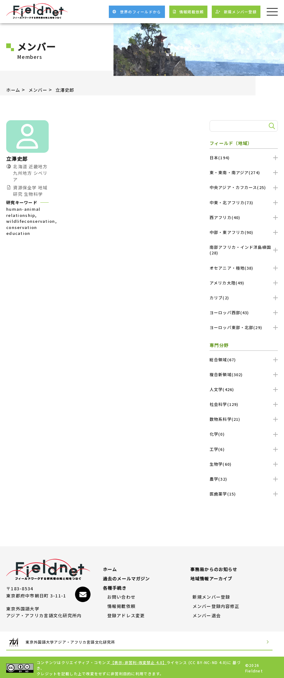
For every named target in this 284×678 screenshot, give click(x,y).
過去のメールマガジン (126, 576)
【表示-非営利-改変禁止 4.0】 (138, 660)
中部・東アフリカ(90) (244, 232)
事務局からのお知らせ (214, 566)
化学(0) (244, 434)
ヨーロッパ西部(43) (244, 312)
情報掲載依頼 (121, 603)
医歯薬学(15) (244, 494)
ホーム (14, 89)
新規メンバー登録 (211, 594)
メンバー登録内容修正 (216, 603)
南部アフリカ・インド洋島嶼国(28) (244, 250)
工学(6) (244, 449)
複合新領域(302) (244, 374)
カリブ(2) (244, 298)
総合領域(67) (244, 359)
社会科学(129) (244, 404)
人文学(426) (244, 389)
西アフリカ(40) (244, 217)
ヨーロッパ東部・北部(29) (244, 327)
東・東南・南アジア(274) (244, 172)
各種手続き (114, 585)
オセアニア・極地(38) (244, 268)
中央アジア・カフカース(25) (244, 187)
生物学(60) (244, 464)
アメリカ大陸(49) (244, 283)
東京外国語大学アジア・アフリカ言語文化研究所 (71, 640)
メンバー (41, 89)
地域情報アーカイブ (211, 576)
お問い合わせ (121, 594)
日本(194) (244, 158)
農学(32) (244, 479)
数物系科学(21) (244, 419)
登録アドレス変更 (126, 612)
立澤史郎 (71, 89)
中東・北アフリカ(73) (244, 202)
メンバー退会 (207, 612)
